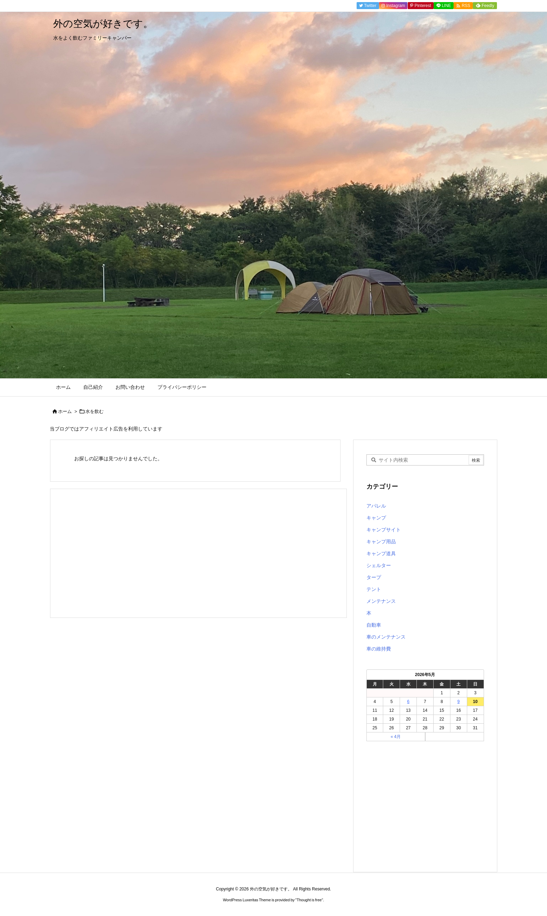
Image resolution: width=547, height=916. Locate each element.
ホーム (65, 411)
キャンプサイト (383, 529)
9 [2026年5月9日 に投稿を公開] (458, 701)
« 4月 (396, 736)
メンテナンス (381, 601)
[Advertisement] (198, 553)
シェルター (378, 565)
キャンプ (376, 518)
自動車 (373, 625)
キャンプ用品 (381, 541)
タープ (373, 577)
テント (373, 589)
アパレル (376, 506)
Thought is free (309, 900)
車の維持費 (378, 649)
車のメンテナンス (386, 637)
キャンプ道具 (381, 553)
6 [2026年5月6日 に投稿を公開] (408, 701)
